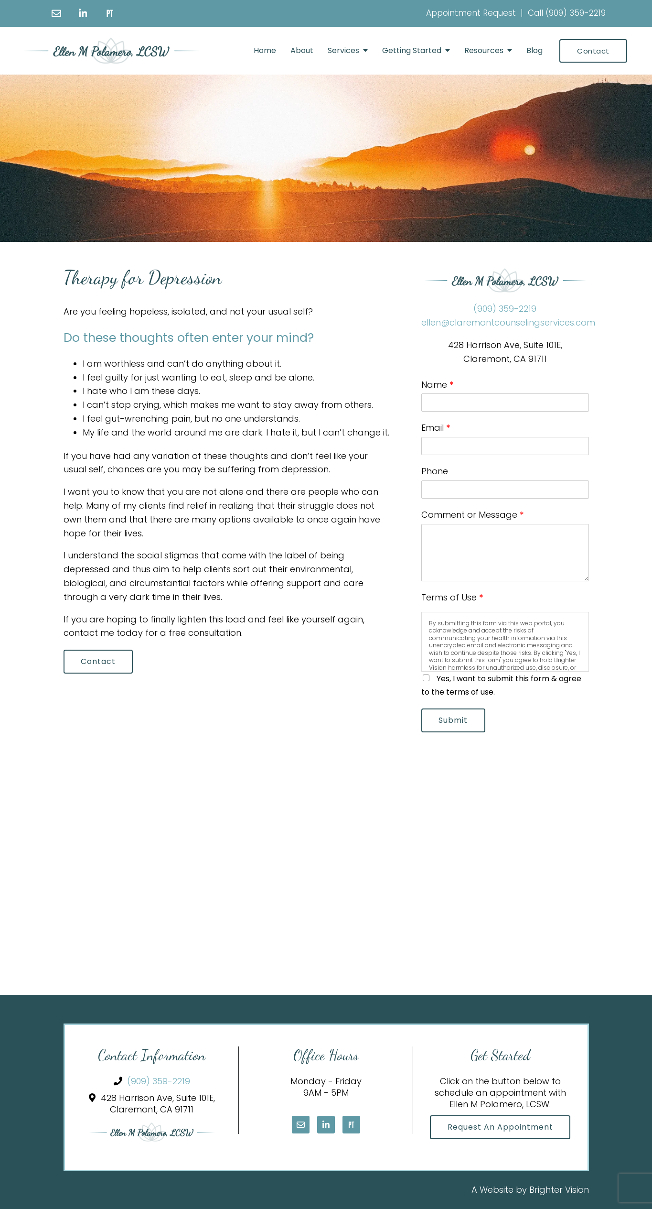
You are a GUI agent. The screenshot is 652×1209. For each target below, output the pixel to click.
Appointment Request (471, 13)
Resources (483, 50)
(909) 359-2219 (575, 13)
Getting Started (411, 50)
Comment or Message (472, 515)
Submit (453, 720)
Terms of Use (452, 597)
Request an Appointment (500, 1127)
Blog (534, 50)
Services (343, 50)
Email (435, 428)
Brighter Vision (559, 1190)
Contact (593, 51)
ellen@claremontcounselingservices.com (508, 322)
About (301, 50)
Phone (434, 471)
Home (265, 50)
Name (437, 385)
